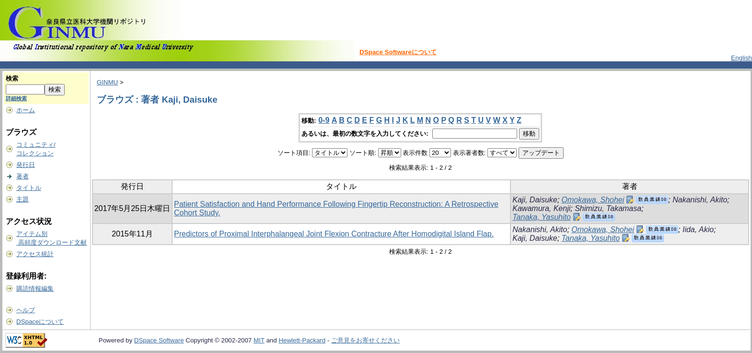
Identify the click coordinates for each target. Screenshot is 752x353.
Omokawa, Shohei (593, 200)
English (741, 57)
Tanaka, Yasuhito (541, 217)
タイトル (28, 187)
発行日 (25, 164)
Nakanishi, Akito (699, 200)
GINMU (107, 82)
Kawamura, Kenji (541, 208)
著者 (22, 176)
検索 (12, 78)
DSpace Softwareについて (398, 52)
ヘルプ (25, 310)
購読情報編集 (35, 288)
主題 (22, 199)
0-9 (323, 120)
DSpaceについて (40, 321)
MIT (259, 340)
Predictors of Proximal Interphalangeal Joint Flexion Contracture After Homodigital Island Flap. (334, 234)
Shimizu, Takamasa (608, 208)
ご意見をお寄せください (365, 340)
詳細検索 (16, 98)
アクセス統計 (35, 254)
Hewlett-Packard (301, 340)
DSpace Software (159, 340)
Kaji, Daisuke (534, 200)
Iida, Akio (698, 229)
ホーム (25, 110)
